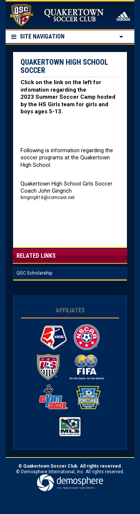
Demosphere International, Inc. (52, 471)
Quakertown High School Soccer (64, 66)
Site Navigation (38, 36)
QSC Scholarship (34, 273)
